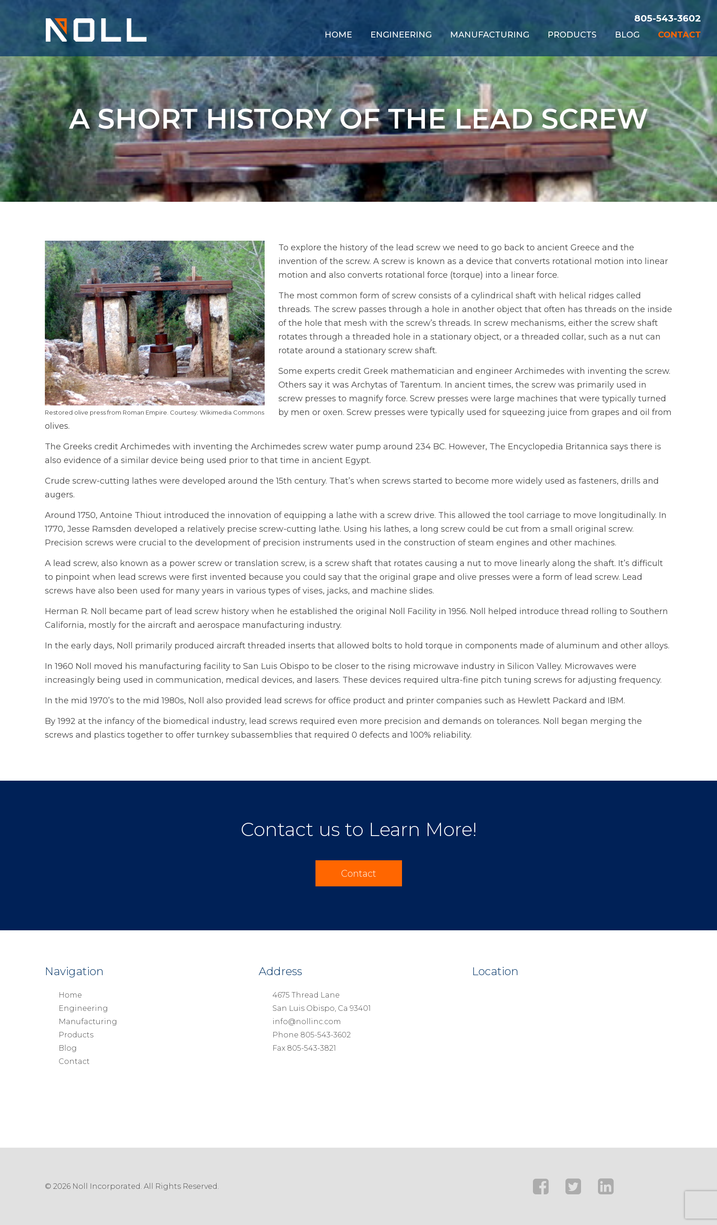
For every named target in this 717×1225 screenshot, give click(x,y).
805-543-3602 (667, 18)
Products (572, 35)
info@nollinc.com (306, 1021)
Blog (627, 35)
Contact (679, 35)
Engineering (401, 35)
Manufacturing (489, 35)
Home (338, 35)
